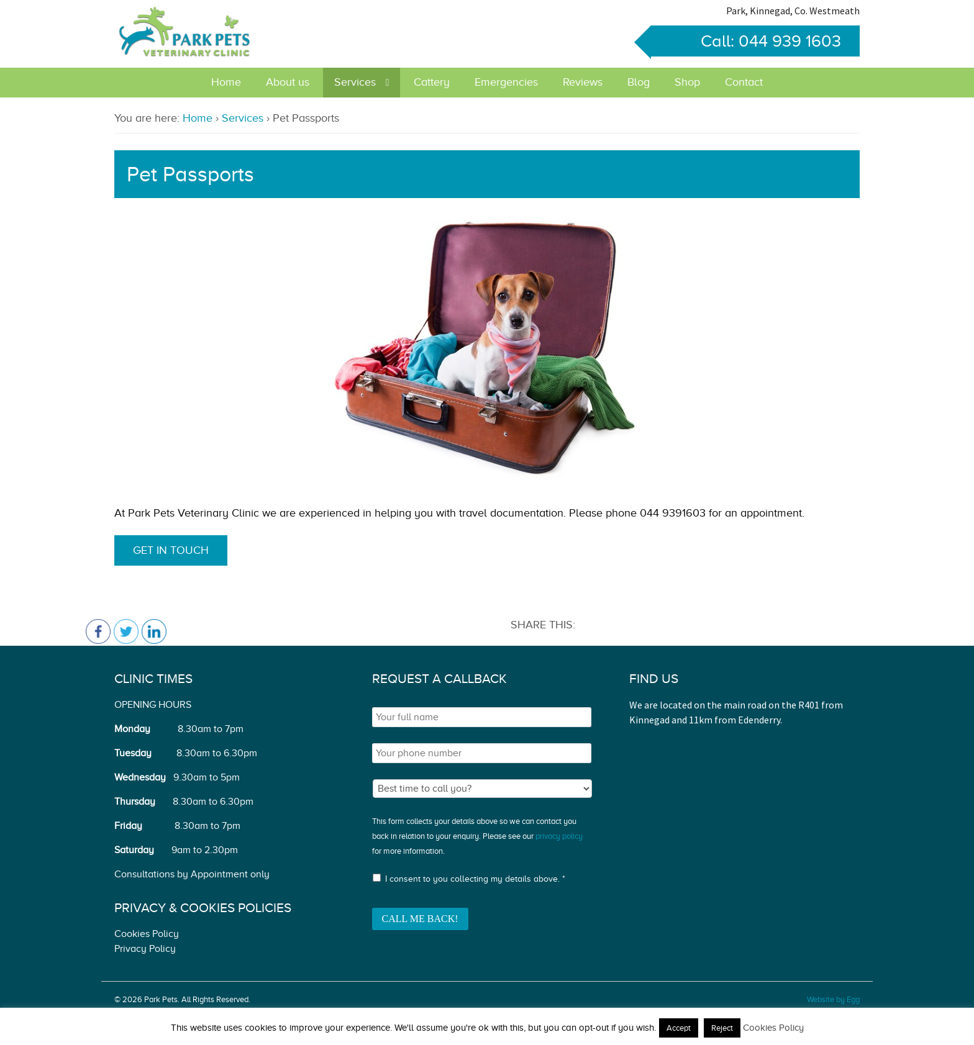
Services (355, 82)
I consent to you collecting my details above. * (475, 879)
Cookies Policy (146, 933)
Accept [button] (679, 1028)
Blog (638, 82)
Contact (744, 82)
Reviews (583, 82)
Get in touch (171, 550)
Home (226, 82)
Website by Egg (833, 999)
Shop (687, 82)
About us (287, 82)
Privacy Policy (145, 948)
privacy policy (559, 836)
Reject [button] (722, 1028)
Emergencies (506, 82)
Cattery (432, 82)
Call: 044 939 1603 (746, 41)
